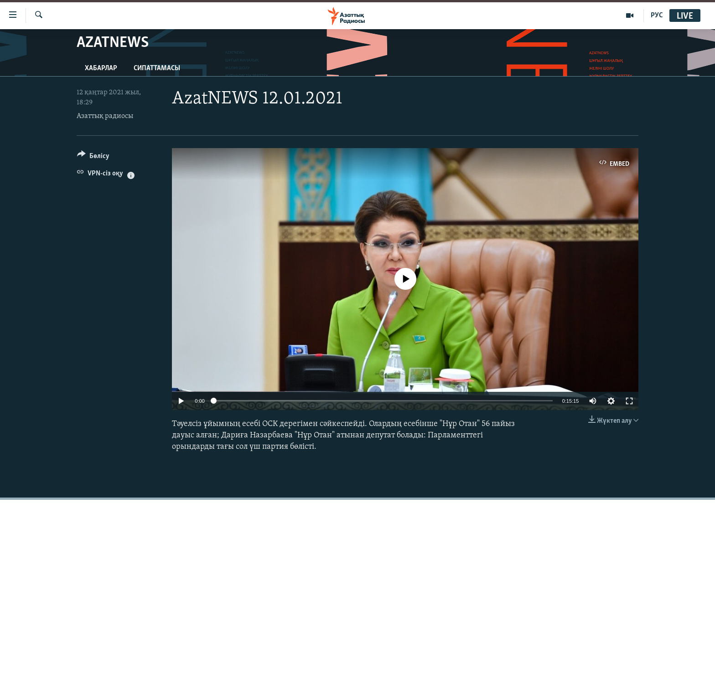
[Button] (93, 157)
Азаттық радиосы (105, 116)
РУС (657, 15)
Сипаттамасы (157, 68)
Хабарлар (101, 68)
